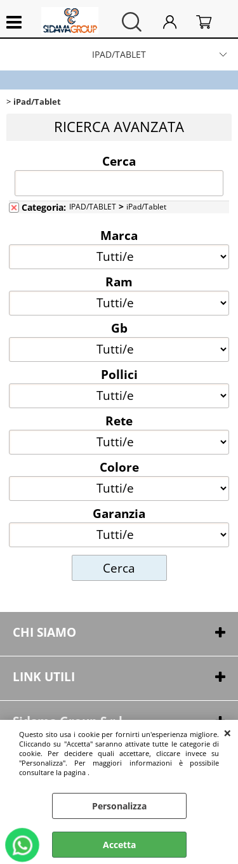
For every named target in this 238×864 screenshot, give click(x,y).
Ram (119, 281)
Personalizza (119, 806)
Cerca (119, 160)
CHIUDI (227, 732)
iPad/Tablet (146, 206)
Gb (119, 327)
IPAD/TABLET (119, 54)
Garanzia (119, 513)
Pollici (119, 374)
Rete (119, 420)
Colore (119, 466)
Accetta (119, 845)
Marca (119, 235)
